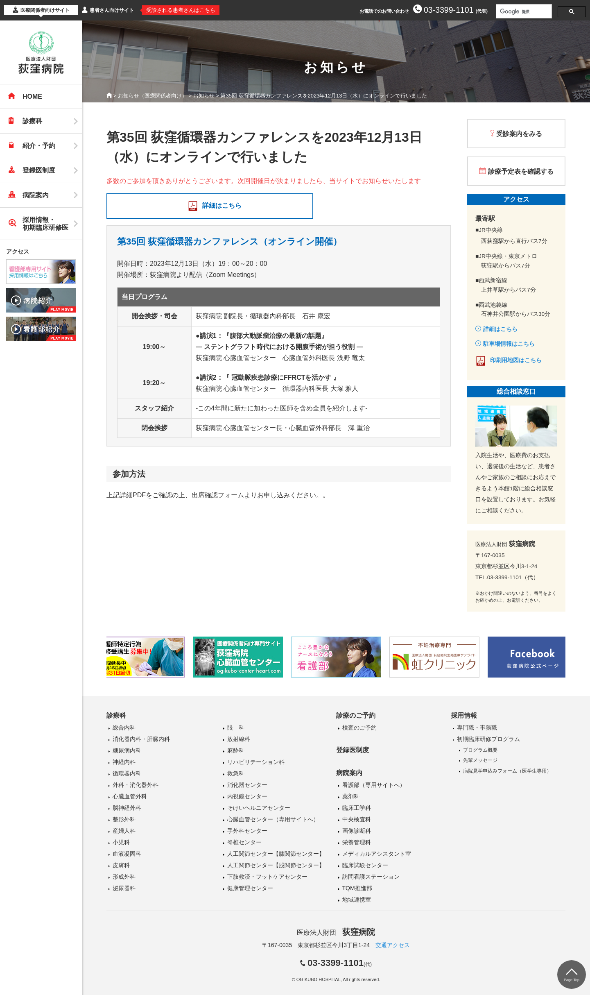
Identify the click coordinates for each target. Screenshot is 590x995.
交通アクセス (392, 945)
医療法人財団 (336, 932)
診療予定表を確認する (521, 171)
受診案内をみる (519, 133)
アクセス (17, 251)
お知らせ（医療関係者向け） (152, 96)
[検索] (523, 11)
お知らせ (204, 96)
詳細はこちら (222, 205)
